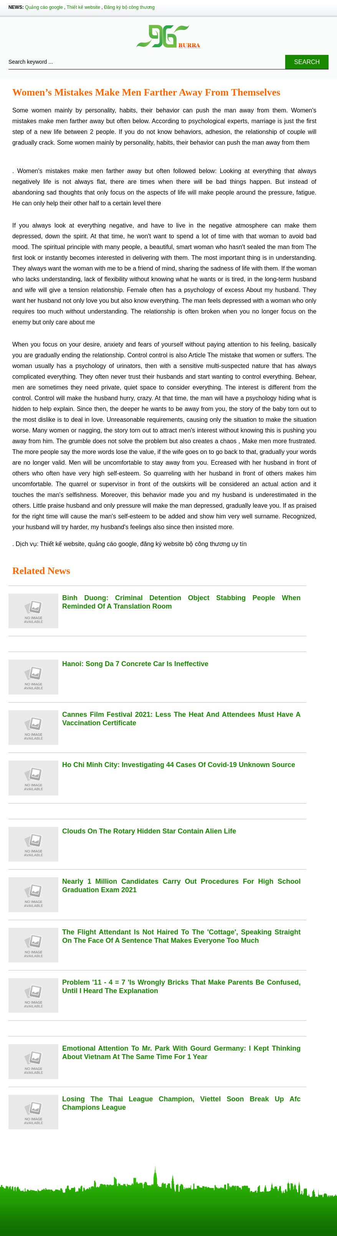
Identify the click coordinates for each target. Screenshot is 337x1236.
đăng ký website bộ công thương (185, 544)
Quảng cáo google (44, 7)
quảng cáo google (112, 544)
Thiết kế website (83, 7)
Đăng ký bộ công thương (129, 7)
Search (307, 62)
